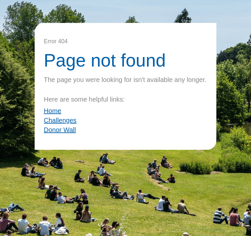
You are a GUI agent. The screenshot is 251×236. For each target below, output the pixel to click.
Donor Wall (60, 129)
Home (52, 110)
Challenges (60, 120)
